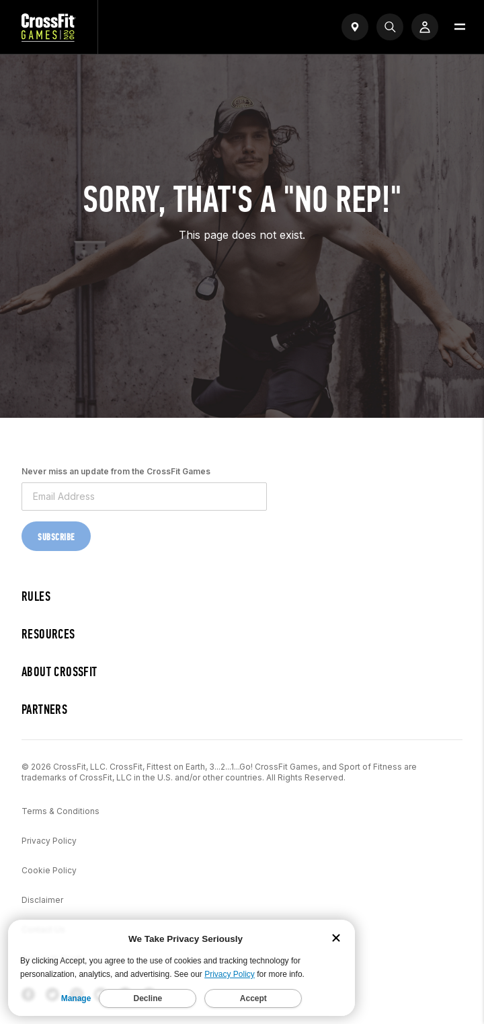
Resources (48, 634)
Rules (36, 596)
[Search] (389, 26)
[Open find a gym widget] (354, 26)
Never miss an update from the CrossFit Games (116, 471)
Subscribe (56, 537)
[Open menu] (459, 26)
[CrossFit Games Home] (49, 37)
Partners (44, 709)
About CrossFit (59, 672)
